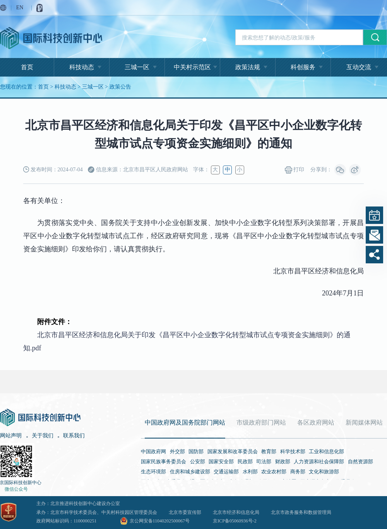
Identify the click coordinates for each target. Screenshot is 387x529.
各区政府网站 (315, 422)
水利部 (250, 471)
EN (20, 7)
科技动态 (81, 67)
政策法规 (247, 67)
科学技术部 (292, 451)
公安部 (197, 461)
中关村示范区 (192, 67)
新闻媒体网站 (364, 422)
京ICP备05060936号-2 (235, 521)
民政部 (245, 461)
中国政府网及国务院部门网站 (185, 422)
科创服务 (303, 67)
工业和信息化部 (326, 451)
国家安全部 (221, 461)
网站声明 (11, 436)
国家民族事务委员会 (163, 461)
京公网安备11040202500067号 (160, 521)
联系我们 (74, 436)
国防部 (196, 451)
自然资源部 (360, 461)
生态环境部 (153, 471)
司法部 (263, 461)
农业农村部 (273, 471)
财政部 (282, 461)
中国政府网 (153, 451)
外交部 (177, 451)
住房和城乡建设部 (190, 471)
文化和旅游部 (324, 471)
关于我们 (42, 436)
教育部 (268, 451)
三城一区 (137, 67)
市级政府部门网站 (261, 422)
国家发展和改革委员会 (232, 451)
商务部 (297, 471)
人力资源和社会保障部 (319, 461)
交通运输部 (226, 471)
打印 (295, 170)
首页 (27, 67)
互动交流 (358, 67)
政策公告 (120, 87)
